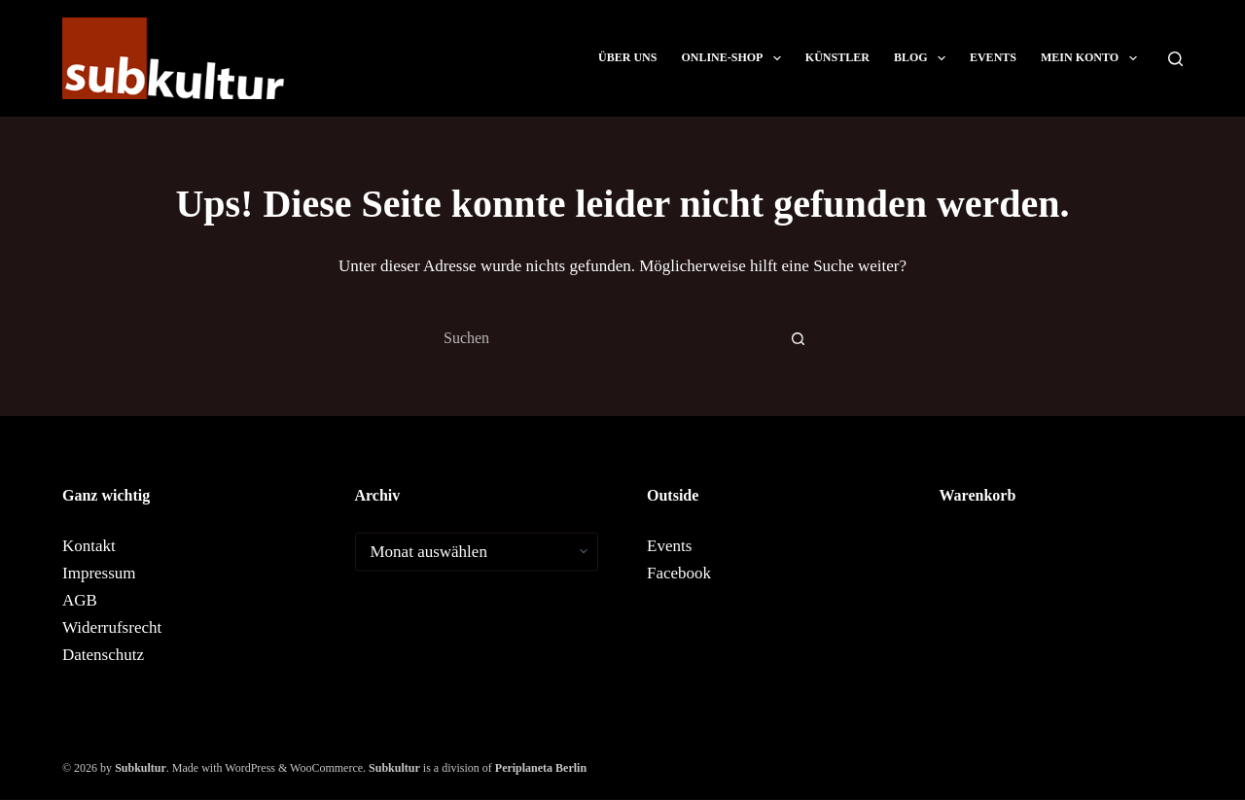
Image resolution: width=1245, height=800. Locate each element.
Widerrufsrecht (111, 626)
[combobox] (604, 338)
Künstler (837, 57)
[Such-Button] (797, 338)
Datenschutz (103, 653)
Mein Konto (1093, 58)
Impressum (99, 572)
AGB (79, 599)
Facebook (679, 572)
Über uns (627, 57)
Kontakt (89, 545)
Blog (923, 58)
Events (993, 57)
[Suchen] (1175, 59)
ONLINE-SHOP (734, 58)
